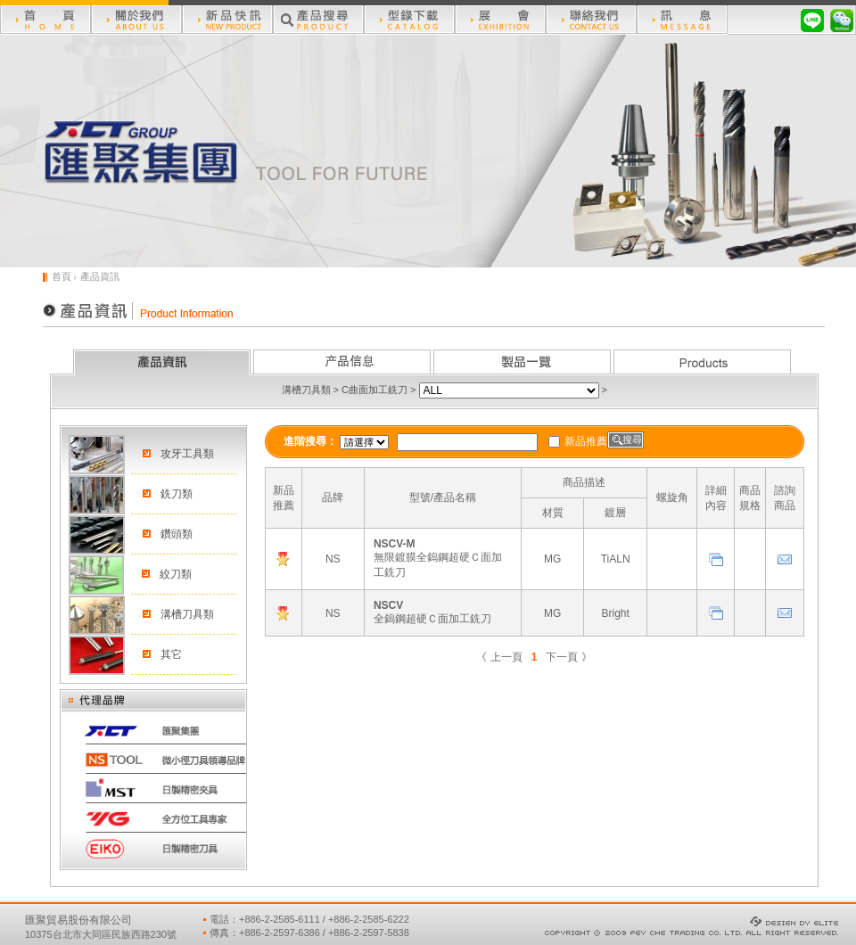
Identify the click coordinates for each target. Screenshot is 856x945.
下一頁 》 (568, 657)
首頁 (61, 276)
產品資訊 (99, 276)
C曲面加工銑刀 (374, 389)
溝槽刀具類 (306, 389)
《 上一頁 (499, 657)
